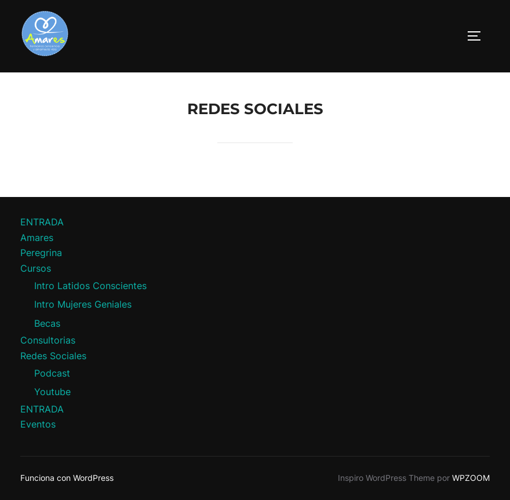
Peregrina (41, 252)
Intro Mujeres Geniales (83, 304)
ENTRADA (42, 222)
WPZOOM (471, 478)
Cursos (35, 268)
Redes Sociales (53, 356)
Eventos (38, 424)
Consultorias (47, 340)
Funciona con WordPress (67, 478)
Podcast (52, 373)
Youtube (52, 391)
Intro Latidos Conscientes (90, 285)
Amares (36, 237)
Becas (47, 323)
